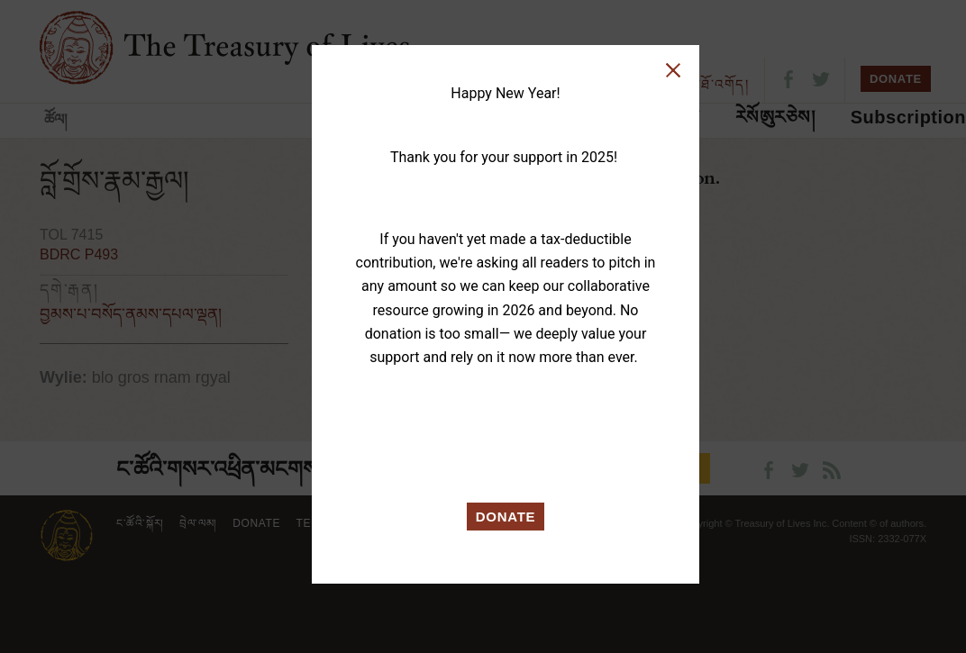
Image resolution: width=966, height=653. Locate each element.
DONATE (506, 516)
